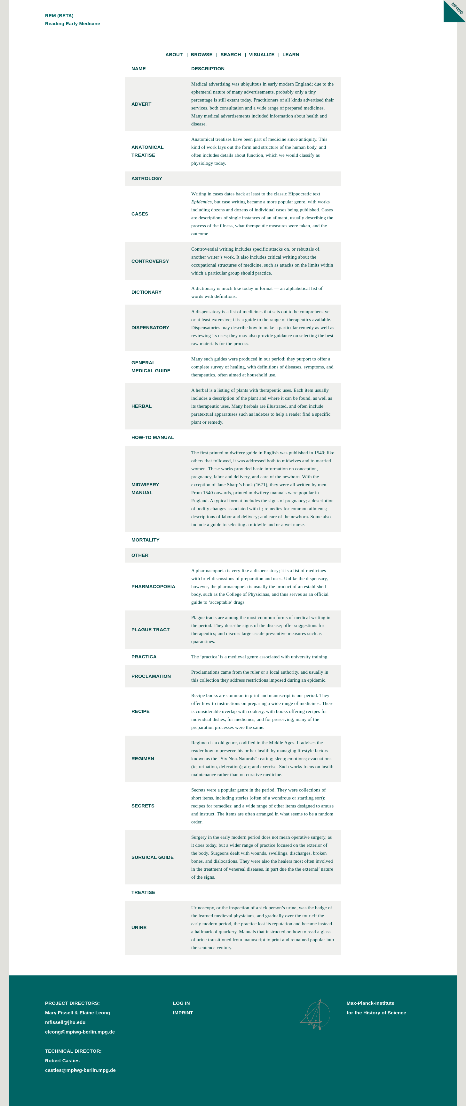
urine (139, 927)
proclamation (151, 676)
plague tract (150, 629)
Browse (202, 54)
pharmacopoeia (153, 586)
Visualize (262, 54)
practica (144, 656)
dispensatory (150, 327)
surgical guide (152, 857)
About (174, 54)
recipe (140, 711)
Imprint (183, 1012)
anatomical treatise (147, 151)
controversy (150, 261)
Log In (181, 1003)
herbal (141, 406)
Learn (290, 54)
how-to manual (152, 437)
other (139, 555)
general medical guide (150, 366)
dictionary (146, 292)
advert (141, 104)
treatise (143, 892)
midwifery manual (145, 488)
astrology (146, 178)
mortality (145, 539)
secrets (142, 805)
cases (139, 213)
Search (230, 54)
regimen (142, 758)
